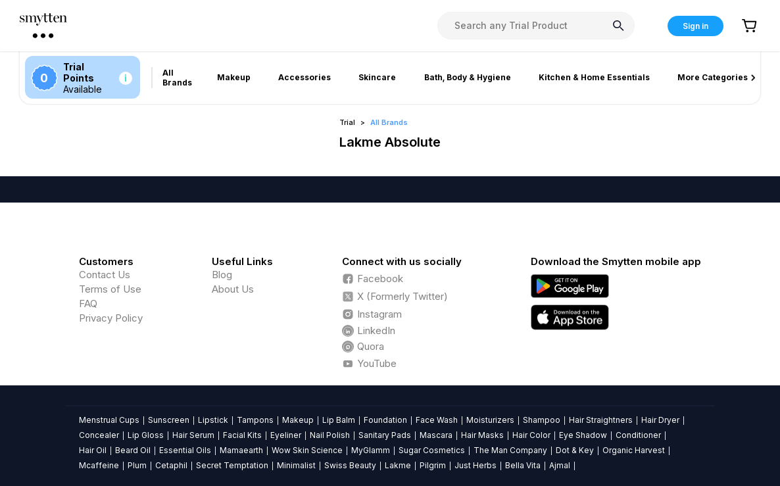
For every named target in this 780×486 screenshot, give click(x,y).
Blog (222, 274)
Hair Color (531, 435)
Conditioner (638, 435)
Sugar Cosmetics (432, 450)
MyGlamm (370, 450)
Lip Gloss (146, 435)
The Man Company (510, 450)
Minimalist (296, 465)
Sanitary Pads (384, 435)
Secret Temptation (232, 465)
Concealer (99, 435)
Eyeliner (285, 435)
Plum (137, 465)
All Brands (389, 122)
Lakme (398, 465)
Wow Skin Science (307, 450)
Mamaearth (241, 450)
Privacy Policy (111, 318)
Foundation (385, 420)
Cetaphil (171, 465)
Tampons (255, 420)
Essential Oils (185, 450)
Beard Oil (133, 450)
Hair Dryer (660, 420)
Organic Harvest (633, 450)
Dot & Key (575, 450)
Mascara (436, 435)
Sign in (695, 26)
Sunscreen (168, 420)
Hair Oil (93, 450)
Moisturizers (490, 420)
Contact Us (104, 274)
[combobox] (536, 25)
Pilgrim (433, 465)
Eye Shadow (583, 435)
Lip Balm (338, 420)
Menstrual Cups (109, 420)
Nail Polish (330, 435)
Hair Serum (193, 435)
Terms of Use (110, 289)
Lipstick (213, 420)
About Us (233, 289)
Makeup (298, 420)
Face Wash (437, 420)
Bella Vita (523, 465)
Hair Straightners (601, 420)
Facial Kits (242, 435)
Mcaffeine (99, 465)
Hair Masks (482, 435)
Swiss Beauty (350, 465)
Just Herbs (475, 465)
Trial (347, 122)
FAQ (88, 303)
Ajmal (559, 465)
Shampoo (541, 420)
